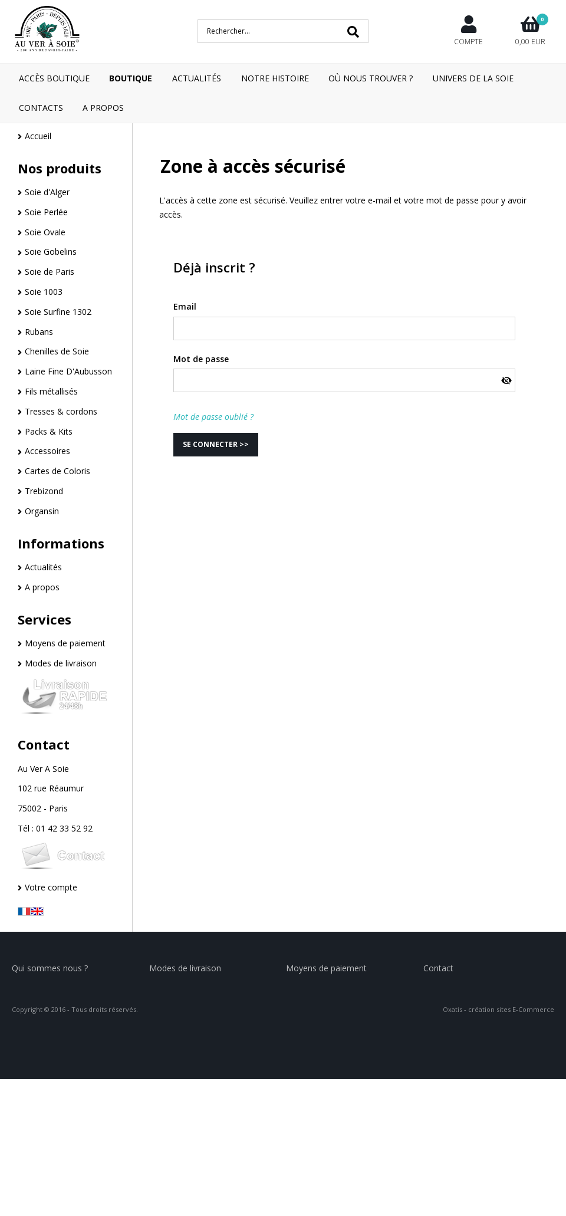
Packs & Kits (49, 431)
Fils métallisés (51, 391)
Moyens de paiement (65, 643)
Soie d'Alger (47, 192)
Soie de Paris (49, 271)
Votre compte (51, 887)
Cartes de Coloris (57, 470)
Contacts (41, 107)
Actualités (196, 78)
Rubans (39, 331)
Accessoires (47, 450)
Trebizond (44, 491)
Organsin (42, 511)
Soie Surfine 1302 (58, 311)
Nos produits (59, 168)
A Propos (103, 107)
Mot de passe (201, 358)
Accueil (38, 136)
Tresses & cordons (61, 411)
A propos (42, 587)
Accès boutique (54, 78)
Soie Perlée (46, 212)
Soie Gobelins (51, 251)
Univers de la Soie (473, 78)
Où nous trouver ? (370, 78)
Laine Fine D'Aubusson (68, 371)
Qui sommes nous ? (50, 968)
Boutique (130, 78)
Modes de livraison (61, 663)
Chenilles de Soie (57, 351)
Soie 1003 (43, 291)
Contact (44, 744)
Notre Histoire (275, 78)
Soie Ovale (45, 232)
